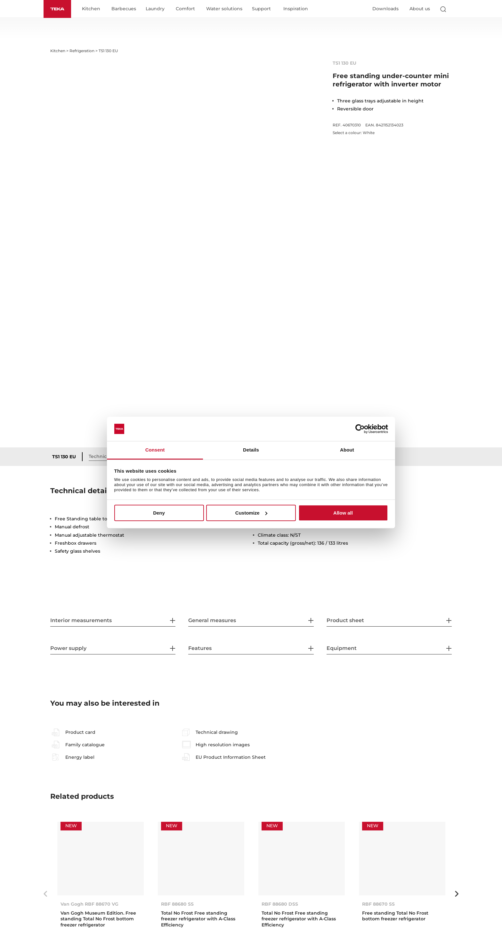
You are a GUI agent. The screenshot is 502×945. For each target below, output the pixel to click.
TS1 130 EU (64, 457)
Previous (45, 894)
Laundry (155, 9)
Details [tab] (251, 450)
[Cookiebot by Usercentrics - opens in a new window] (360, 429)
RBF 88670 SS (378, 904)
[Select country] (455, 9)
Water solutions (224, 9)
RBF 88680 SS (177, 904)
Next (456, 894)
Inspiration (295, 9)
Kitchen (91, 9)
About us (419, 9)
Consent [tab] (155, 450)
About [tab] (347, 450)
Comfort (185, 9)
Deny (159, 513)
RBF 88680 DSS (280, 904)
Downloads (385, 9)
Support (261, 9)
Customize (251, 513)
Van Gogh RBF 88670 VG (89, 904)
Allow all (343, 513)
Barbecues (123, 9)
